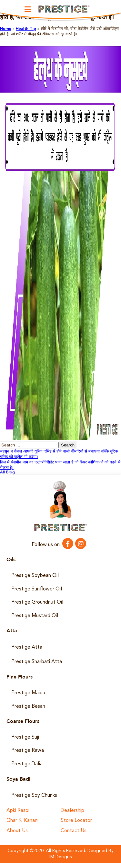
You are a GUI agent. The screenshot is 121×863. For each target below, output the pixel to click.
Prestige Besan (28, 706)
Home (5, 29)
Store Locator (76, 820)
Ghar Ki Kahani (22, 820)
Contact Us (73, 831)
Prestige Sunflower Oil (36, 589)
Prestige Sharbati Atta (36, 661)
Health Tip (26, 29)
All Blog (7, 472)
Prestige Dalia (27, 764)
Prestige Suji (25, 737)
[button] (27, 9)
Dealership (72, 810)
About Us (17, 831)
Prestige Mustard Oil (34, 615)
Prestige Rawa (27, 750)
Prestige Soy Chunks (34, 795)
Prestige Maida (28, 693)
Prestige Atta (26, 647)
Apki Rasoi (17, 810)
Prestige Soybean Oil (35, 575)
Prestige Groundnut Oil (37, 602)
